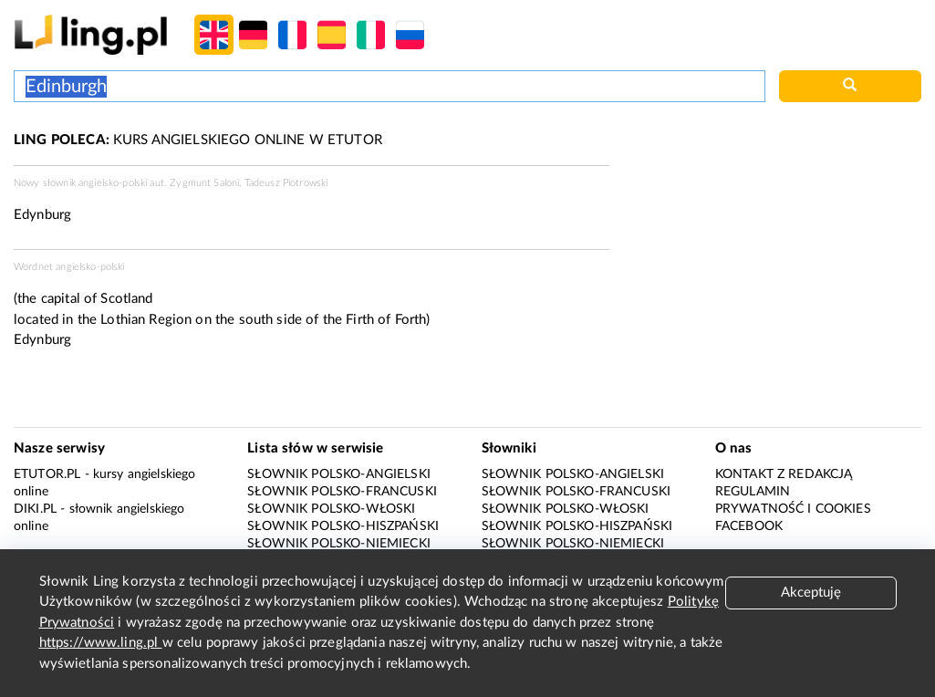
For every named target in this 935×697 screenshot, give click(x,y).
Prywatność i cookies (793, 509)
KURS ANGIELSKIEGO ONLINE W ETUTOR (198, 140)
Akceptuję (811, 592)
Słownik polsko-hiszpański (343, 526)
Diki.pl (35, 509)
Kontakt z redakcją (784, 474)
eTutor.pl (47, 474)
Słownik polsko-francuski (342, 491)
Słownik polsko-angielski (339, 474)
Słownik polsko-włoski (331, 509)
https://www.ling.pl (100, 643)
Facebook (749, 526)
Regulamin (752, 491)
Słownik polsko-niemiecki (339, 543)
